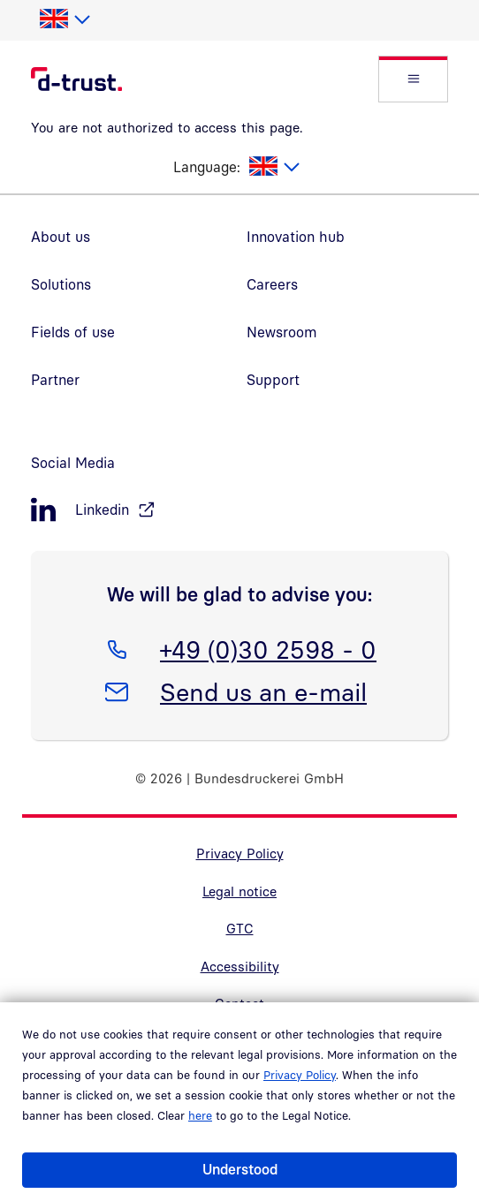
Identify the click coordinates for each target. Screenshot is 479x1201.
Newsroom (282, 332)
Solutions (61, 284)
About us (60, 236)
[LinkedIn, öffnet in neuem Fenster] (239, 510)
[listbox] (64, 19)
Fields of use (73, 332)
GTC (240, 928)
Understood (240, 1169)
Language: (206, 167)
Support (273, 380)
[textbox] (64, 19)
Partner (55, 380)
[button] (413, 79)
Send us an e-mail (263, 688)
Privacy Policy (299, 1075)
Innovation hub (296, 236)
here (200, 1115)
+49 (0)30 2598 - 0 (267, 646)
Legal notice (239, 891)
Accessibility (240, 966)
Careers (272, 284)
